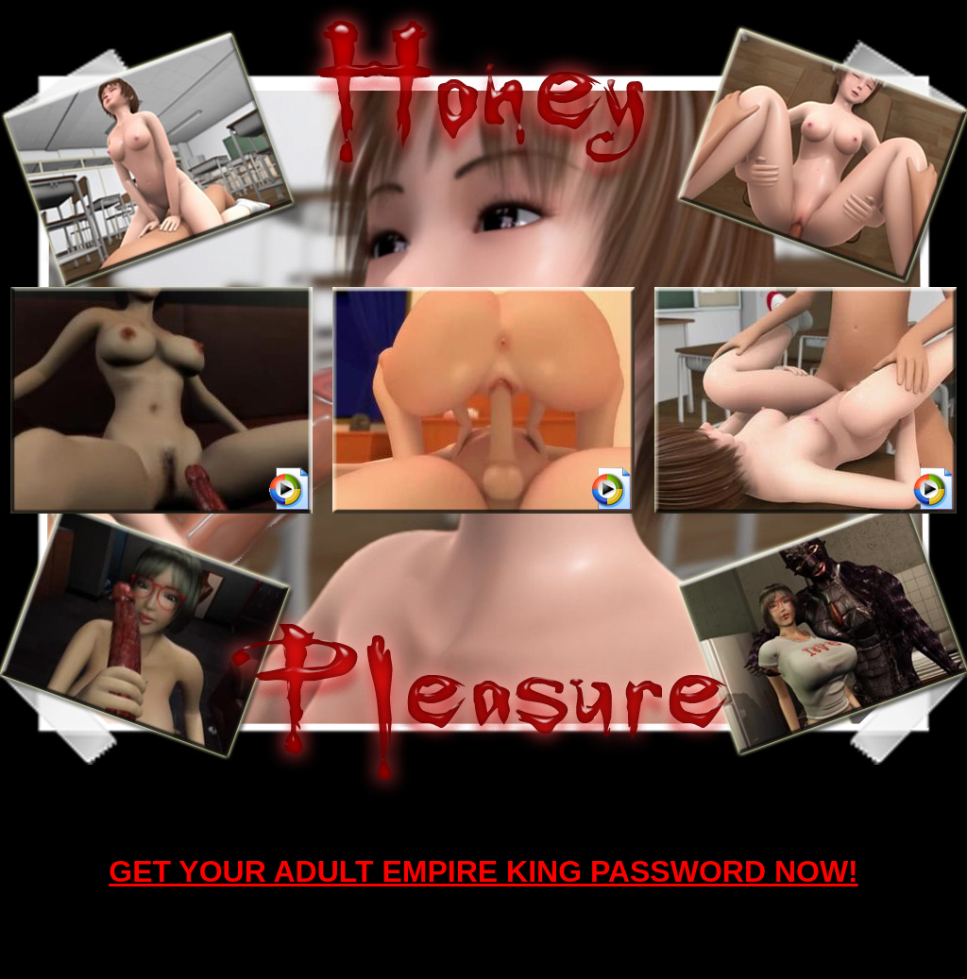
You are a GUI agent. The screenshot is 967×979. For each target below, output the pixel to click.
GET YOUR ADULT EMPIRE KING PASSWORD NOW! (483, 871)
